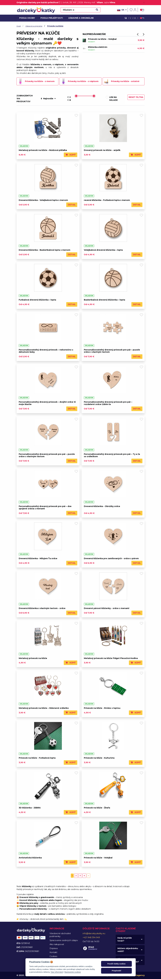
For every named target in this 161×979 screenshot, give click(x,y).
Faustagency (138, 975)
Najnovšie (48, 98)
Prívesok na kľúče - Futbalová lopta (37, 758)
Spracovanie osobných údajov (64, 940)
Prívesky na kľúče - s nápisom (79, 81)
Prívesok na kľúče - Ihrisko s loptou (102, 708)
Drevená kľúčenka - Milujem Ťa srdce (38, 558)
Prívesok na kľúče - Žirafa (97, 807)
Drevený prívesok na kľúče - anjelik (102, 150)
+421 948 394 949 (91, 937)
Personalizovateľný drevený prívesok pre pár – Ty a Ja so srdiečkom (112, 455)
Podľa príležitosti (50, 18)
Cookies (53, 956)
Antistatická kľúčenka (30, 857)
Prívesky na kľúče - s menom (36, 81)
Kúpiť (70, 154)
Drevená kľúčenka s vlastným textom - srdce (42, 608)
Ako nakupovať (57, 944)
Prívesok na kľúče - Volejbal (102, 39)
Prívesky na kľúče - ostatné (121, 81)
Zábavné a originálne (79, 18)
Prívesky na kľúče (55, 26)
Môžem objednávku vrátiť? (127, 949)
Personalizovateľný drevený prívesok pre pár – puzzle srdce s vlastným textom (112, 351)
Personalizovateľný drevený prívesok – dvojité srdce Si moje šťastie (47, 403)
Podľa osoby (26, 18)
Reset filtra (136, 97)
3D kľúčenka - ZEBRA (30, 807)
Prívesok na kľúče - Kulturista (99, 758)
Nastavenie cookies (72, 972)
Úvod (19, 26)
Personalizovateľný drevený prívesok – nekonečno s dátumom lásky (46, 351)
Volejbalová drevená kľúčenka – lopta (103, 250)
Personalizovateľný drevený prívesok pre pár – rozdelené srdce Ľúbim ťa (108, 403)
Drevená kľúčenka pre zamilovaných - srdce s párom (111, 558)
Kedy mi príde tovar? (124, 939)
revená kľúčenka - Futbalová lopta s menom (107, 200)
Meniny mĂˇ (93, 2)
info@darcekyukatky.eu (94, 933)
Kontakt (53, 952)
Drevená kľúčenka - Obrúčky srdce (102, 506)
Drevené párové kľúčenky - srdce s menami (106, 608)
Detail (72, 204)
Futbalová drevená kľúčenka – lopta (37, 300)
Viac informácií (57, 972)
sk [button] (122, 9)
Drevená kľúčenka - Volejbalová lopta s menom (43, 200)
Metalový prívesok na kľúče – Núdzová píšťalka (43, 150)
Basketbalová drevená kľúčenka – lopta (104, 300)
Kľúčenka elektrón (97, 47)
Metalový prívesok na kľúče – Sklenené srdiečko (44, 708)
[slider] (76, 95)
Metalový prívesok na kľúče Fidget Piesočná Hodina (111, 658)
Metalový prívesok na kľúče (33, 658)
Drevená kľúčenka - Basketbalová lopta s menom (44, 250)
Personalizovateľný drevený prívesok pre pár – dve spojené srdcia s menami (45, 507)
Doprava (54, 948)
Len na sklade (113, 98)
